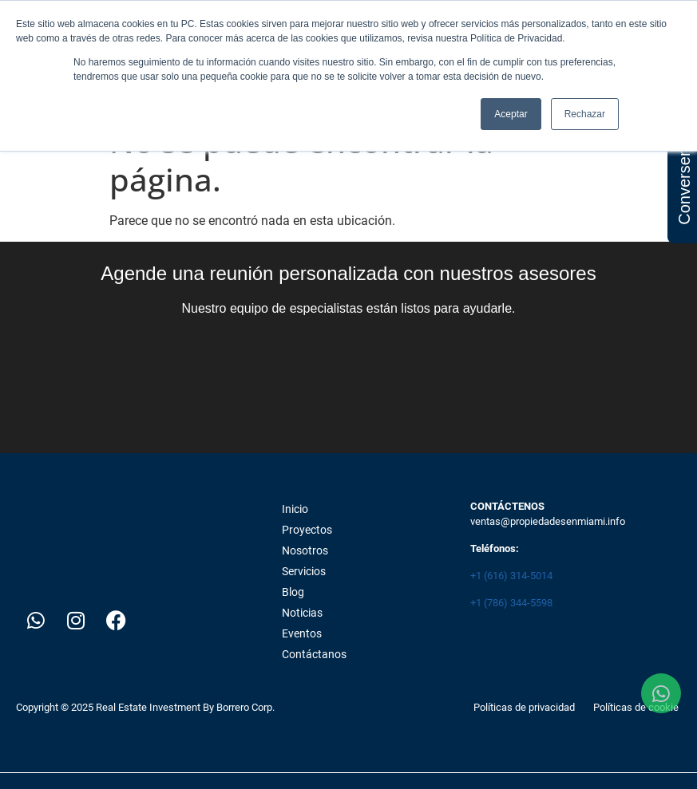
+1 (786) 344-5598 (511, 603)
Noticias (302, 612)
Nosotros (305, 550)
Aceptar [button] (510, 114)
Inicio (295, 509)
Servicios (304, 571)
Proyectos (307, 529)
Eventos (302, 633)
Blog (293, 592)
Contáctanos (314, 654)
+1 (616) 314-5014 (511, 576)
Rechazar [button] (584, 114)
